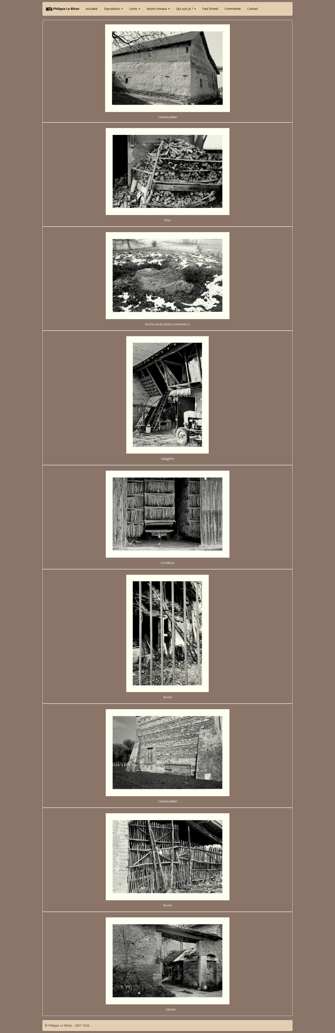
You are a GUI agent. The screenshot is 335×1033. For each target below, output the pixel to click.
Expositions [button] (113, 9)
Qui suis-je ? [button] (186, 9)
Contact (252, 9)
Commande (233, 9)
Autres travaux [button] (158, 9)
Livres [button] (134, 9)
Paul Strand (210, 9)
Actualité (92, 9)
